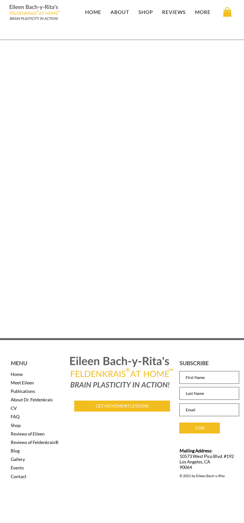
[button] (120, 11)
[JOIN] (199, 428)
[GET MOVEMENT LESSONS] (122, 406)
